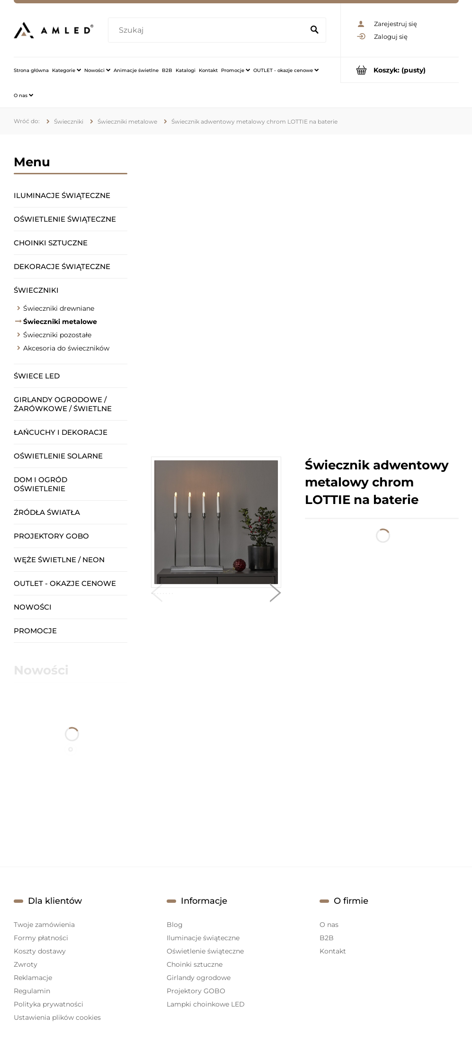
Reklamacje (33, 977)
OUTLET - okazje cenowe (65, 583)
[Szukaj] (315, 30)
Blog (175, 924)
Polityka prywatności (48, 1004)
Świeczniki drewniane (58, 308)
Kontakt (333, 951)
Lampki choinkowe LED (206, 1004)
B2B (327, 938)
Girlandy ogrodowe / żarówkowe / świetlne (63, 404)
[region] (305, 295)
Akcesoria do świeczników (66, 348)
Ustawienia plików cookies (57, 1017)
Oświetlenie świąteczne (65, 219)
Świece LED (37, 375)
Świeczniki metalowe (60, 321)
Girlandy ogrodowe (199, 977)
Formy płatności (41, 938)
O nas (329, 924)
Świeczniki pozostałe (57, 335)
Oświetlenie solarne (58, 455)
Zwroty (25, 964)
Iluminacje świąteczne (62, 195)
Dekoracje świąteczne (62, 266)
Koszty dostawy (40, 951)
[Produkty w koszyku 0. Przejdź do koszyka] (400, 69)
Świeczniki (36, 290)
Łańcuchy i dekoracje (60, 432)
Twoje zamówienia (44, 924)
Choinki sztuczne (51, 242)
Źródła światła (47, 512)
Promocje (35, 630)
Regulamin (32, 991)
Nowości (33, 606)
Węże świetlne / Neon (59, 559)
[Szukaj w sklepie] (207, 30)
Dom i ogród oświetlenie (40, 484)
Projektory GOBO (51, 535)
